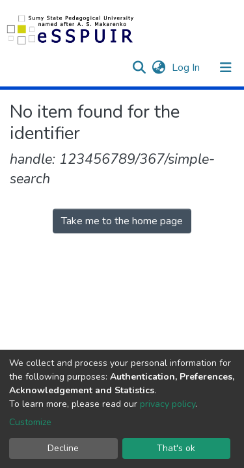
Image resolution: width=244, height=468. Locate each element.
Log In (187, 67)
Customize (30, 422)
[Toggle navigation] (226, 68)
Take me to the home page (122, 221)
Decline (63, 448)
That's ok (176, 448)
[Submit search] (139, 67)
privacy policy (167, 404)
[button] (158, 67)
